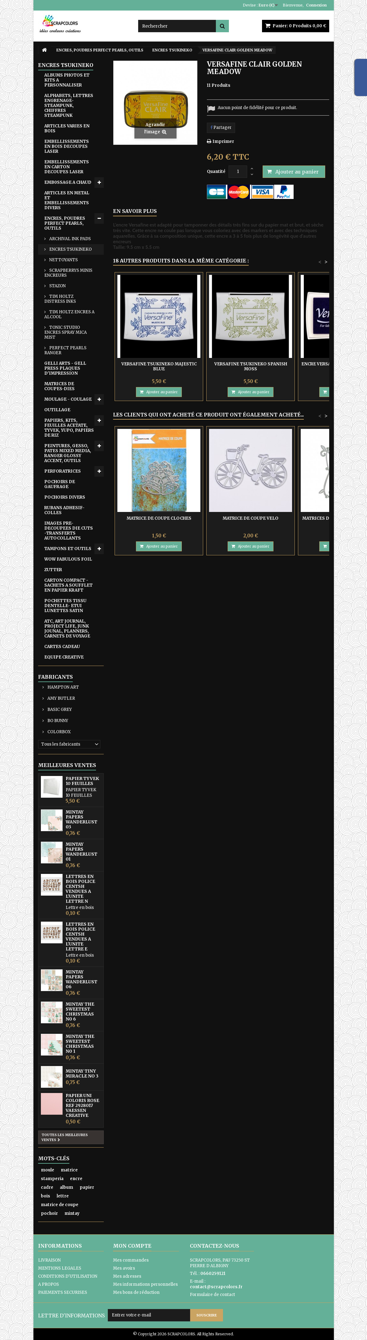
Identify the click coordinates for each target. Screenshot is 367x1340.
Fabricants (55, 677)
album (66, 1187)
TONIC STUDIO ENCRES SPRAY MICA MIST (65, 332)
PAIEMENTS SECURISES (62, 1292)
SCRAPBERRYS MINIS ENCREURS (68, 273)
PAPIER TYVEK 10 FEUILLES (82, 781)
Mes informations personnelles (145, 1284)
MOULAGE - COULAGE (68, 399)
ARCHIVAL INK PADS (69, 238)
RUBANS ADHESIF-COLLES (64, 510)
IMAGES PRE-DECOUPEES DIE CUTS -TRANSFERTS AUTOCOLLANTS (68, 531)
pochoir (49, 1213)
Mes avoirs (124, 1268)
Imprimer (223, 141)
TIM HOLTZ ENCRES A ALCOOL (69, 314)
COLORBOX (58, 731)
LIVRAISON (49, 1260)
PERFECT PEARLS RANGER (65, 350)
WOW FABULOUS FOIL (68, 559)
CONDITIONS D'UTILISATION (67, 1276)
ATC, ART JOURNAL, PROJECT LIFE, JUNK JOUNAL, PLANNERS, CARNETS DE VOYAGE (67, 629)
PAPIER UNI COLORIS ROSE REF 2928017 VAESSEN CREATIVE (82, 1105)
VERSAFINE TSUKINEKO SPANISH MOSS (250, 366)
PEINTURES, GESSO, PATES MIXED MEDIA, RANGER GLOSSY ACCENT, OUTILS (67, 453)
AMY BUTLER (60, 698)
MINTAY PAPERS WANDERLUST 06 (81, 979)
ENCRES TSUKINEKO (70, 249)
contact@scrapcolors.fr (216, 1286)
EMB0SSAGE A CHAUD (67, 182)
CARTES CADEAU (62, 646)
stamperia (52, 1178)
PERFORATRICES (62, 471)
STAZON (57, 286)
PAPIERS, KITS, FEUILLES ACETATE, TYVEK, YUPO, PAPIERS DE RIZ (69, 428)
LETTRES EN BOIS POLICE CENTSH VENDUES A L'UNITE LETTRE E (80, 936)
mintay (72, 1213)
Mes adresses (127, 1276)
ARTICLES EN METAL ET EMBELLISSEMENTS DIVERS (66, 200)
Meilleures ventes (67, 765)
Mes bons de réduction (136, 1292)
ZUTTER (53, 569)
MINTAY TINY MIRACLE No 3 (82, 1073)
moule (47, 1170)
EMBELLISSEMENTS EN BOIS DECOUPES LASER (66, 146)
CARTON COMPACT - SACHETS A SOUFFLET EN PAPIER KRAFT (68, 585)
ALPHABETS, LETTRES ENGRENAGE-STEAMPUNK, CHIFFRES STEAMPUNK (68, 105)
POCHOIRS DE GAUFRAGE (59, 484)
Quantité (216, 171)
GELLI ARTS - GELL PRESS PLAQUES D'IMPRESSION (65, 368)
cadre (47, 1187)
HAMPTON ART (62, 687)
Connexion (316, 5)
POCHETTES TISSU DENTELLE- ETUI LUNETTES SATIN (65, 605)
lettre (63, 1196)
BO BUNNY (57, 720)
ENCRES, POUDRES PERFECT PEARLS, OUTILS (64, 223)
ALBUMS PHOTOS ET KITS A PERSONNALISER (67, 80)
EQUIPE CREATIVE (64, 657)
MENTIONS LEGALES (59, 1268)
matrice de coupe (59, 1204)
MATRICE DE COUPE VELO (250, 518)
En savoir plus (135, 211)
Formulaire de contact (212, 1294)
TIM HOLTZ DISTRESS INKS (60, 299)
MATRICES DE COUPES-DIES (59, 386)
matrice (69, 1170)
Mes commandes (131, 1260)
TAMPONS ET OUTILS (67, 548)
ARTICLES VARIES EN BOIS (67, 128)
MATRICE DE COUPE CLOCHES (159, 518)
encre (76, 1178)
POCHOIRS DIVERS (64, 497)
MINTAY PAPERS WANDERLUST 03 (81, 819)
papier (87, 1187)
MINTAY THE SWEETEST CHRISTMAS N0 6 (80, 1011)
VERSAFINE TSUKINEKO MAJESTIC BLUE (159, 366)
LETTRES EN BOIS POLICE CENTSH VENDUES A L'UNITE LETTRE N (80, 889)
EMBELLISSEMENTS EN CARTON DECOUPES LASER (66, 166)
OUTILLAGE (57, 409)
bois (45, 1196)
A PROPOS (48, 1284)
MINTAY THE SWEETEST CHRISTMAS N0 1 (80, 1044)
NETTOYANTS (63, 259)
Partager (221, 127)
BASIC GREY (59, 709)
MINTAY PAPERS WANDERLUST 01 (81, 851)
